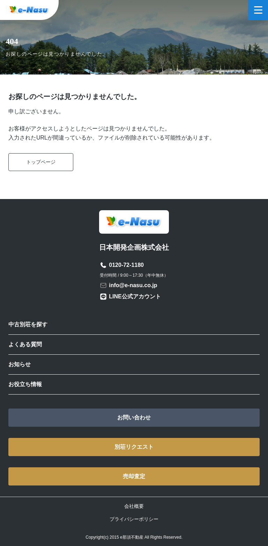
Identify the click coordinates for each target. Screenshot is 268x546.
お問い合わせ (134, 417)
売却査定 (134, 476)
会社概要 (134, 506)
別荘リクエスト (134, 447)
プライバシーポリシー (134, 519)
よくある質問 (25, 344)
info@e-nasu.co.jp (133, 285)
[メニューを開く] (258, 10)
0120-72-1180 (126, 265)
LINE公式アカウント (135, 296)
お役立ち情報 (25, 384)
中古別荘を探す (27, 324)
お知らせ (19, 364)
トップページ (40, 162)
